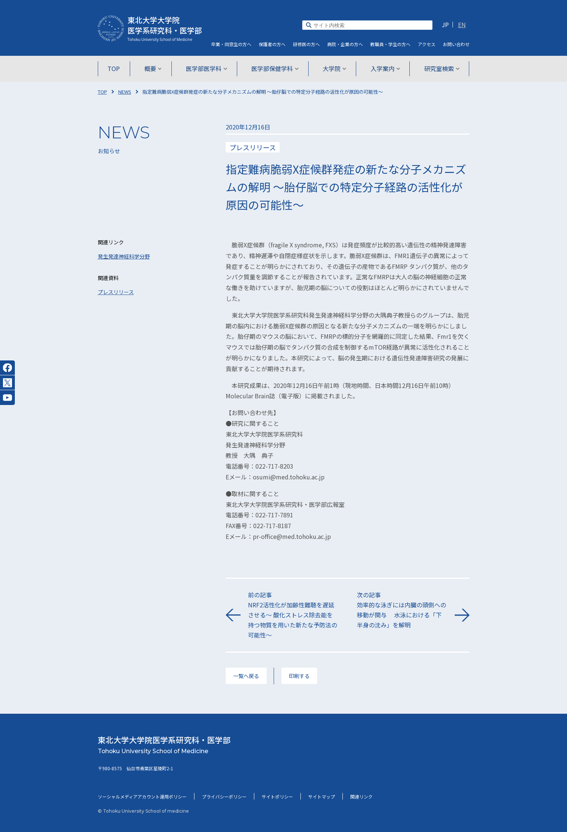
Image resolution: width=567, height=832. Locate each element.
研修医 (306, 44)
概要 (153, 68)
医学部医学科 (207, 68)
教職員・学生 (390, 44)
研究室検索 (440, 68)
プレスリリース (116, 292)
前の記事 (293, 615)
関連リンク (361, 796)
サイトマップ (321, 796)
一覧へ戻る (246, 676)
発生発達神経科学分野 (124, 256)
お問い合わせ (456, 44)
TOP (115, 68)
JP (445, 25)
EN (462, 25)
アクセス (426, 44)
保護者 (272, 44)
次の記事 (402, 610)
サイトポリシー (277, 796)
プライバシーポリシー (224, 796)
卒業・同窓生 (231, 44)
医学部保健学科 (275, 68)
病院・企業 (345, 44)
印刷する (299, 676)
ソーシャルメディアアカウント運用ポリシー (142, 796)
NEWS (124, 91)
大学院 (334, 68)
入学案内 (384, 68)
